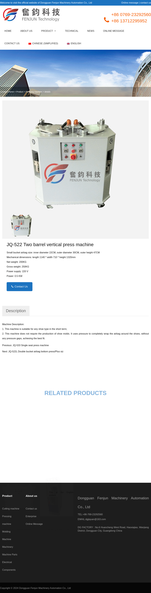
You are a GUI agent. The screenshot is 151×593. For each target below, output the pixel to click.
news (90, 31)
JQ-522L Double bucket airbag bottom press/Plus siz (35, 351)
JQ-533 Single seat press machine (31, 345)
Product (48, 31)
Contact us (12, 43)
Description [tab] (16, 311)
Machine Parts (9, 554)
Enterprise (31, 516)
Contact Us (19, 286)
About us (26, 31)
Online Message (113, 31)
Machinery (7, 547)
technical (71, 31)
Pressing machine (34, 92)
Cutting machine (10, 508)
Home (8, 31)
